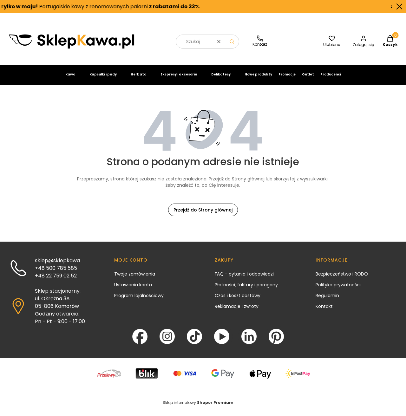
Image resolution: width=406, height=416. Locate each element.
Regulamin (327, 300)
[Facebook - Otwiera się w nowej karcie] (140, 341)
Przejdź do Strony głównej (203, 215)
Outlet (308, 79)
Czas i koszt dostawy (237, 300)
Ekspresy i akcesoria (178, 79)
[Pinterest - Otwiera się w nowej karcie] (276, 341)
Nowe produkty (258, 79)
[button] (232, 46)
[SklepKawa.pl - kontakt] (259, 47)
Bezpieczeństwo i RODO (342, 279)
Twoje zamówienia (134, 279)
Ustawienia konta (133, 290)
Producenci (330, 79)
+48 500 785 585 (56, 273)
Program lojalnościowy (139, 300)
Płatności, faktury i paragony (246, 290)
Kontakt (324, 311)
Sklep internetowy (198, 407)
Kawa (70, 79)
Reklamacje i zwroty (237, 311)
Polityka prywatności (338, 290)
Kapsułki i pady (103, 79)
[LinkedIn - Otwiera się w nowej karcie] (249, 341)
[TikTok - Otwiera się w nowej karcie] (194, 341)
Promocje (287, 79)
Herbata (139, 79)
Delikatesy (221, 79)
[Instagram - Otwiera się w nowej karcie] (167, 341)
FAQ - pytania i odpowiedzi (244, 279)
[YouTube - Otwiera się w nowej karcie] (222, 341)
